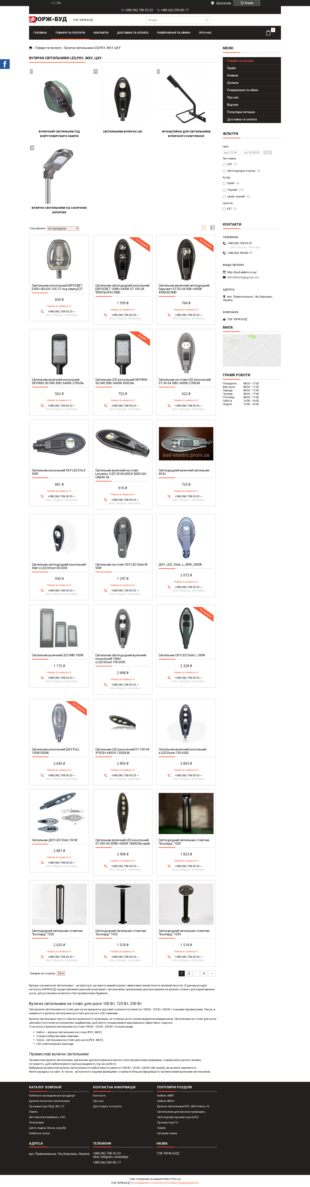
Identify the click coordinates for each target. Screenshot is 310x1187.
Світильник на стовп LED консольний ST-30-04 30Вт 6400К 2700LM (185, 381)
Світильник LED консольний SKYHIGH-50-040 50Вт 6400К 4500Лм (121, 381)
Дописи (233, 82)
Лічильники (36, 1122)
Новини (232, 75)
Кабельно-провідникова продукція (52, 1095)
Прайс (231, 68)
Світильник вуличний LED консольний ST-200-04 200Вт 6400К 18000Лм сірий (122, 841)
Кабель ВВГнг (166, 1101)
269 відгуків (223, 3)
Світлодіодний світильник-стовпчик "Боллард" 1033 (184, 932)
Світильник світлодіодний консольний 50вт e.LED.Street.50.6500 (59, 566)
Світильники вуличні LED (122, 131)
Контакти (101, 32)
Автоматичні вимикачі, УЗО (47, 1117)
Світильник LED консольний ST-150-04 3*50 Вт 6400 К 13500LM (122, 751)
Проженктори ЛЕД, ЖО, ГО (46, 1106)
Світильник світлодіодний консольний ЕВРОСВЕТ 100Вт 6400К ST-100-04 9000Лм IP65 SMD (122, 289)
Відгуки (232, 104)
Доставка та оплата (132, 32)
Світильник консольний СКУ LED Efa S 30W (58, 472)
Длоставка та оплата (107, 1106)
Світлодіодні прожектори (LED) (178, 1117)
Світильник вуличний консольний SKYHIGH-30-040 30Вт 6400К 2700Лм (58, 381)
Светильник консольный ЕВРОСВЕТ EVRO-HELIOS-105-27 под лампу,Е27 (57, 287)
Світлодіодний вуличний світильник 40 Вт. (184, 472)
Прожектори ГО (167, 1122)
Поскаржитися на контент (148, 1182)
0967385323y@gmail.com (243, 277)
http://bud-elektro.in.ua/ (242, 272)
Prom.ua (176, 1179)
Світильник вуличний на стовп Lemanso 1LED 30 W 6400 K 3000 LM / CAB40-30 (121, 474)
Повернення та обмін (173, 32)
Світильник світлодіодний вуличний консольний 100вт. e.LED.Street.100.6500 (120, 659)
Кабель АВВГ (165, 1095)
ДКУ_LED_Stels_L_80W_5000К (180, 564)
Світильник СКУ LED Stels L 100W (182, 655)
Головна (40, 32)
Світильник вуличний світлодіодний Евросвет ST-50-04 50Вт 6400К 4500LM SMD (184, 289)
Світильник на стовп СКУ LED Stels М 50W (121, 566)
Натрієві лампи (167, 1133)
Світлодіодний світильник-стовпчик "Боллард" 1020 (184, 841)
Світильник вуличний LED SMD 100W (57, 655)
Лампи (33, 1111)
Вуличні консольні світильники (49, 1101)
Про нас (205, 32)
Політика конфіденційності (182, 1182)
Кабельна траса (39, 1133)
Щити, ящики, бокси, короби (47, 1127)
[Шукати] (206, 20)
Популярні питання (241, 112)
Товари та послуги (70, 32)
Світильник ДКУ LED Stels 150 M (54, 840)
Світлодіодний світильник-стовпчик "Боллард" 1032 (120, 932)
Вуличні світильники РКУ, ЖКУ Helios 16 (183, 1106)
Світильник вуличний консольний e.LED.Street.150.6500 (182, 751)
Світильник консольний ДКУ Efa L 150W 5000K (56, 751)
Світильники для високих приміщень (181, 1111)
